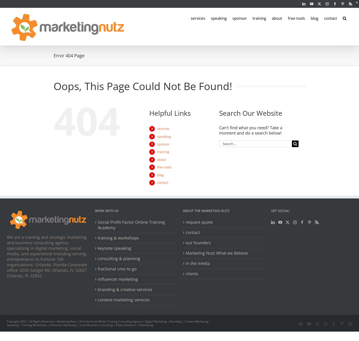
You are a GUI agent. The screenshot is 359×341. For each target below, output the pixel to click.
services (163, 128)
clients (192, 273)
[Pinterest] (309, 222)
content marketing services (124, 299)
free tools (164, 167)
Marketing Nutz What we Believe (217, 253)
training (163, 152)
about (161, 159)
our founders (198, 242)
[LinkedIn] (273, 222)
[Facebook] (302, 222)
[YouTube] (280, 222)
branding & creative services (125, 289)
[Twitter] (287, 222)
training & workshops (118, 238)
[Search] (295, 143)
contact (162, 182)
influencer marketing (118, 279)
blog (160, 175)
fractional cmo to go (117, 269)
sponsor (163, 144)
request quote (199, 222)
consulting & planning (119, 258)
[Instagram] (295, 222)
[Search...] (255, 143)
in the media (198, 263)
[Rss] (317, 222)
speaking (164, 136)
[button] (344, 18)
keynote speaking (114, 248)
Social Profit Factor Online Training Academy (131, 225)
